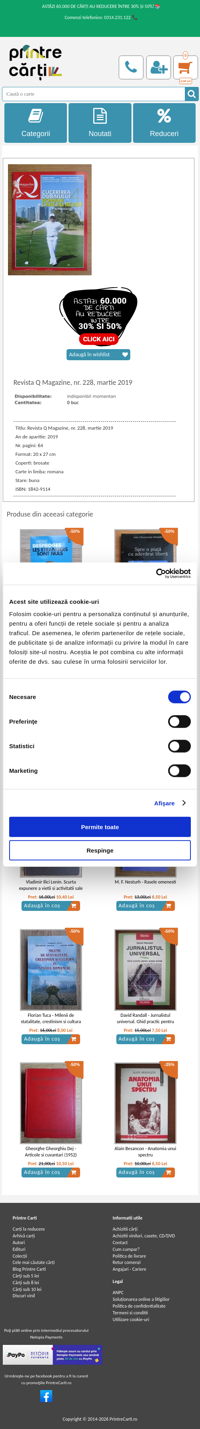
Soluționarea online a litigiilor (141, 1299)
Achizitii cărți (125, 1229)
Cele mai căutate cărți (34, 1262)
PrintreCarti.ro (123, 1419)
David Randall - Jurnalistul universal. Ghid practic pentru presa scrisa (145, 1021)
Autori (19, 1242)
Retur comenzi (127, 1262)
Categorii (35, 123)
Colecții (20, 1256)
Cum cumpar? (126, 1249)
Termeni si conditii (130, 1313)
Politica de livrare (129, 1256)
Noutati (100, 123)
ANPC (118, 1292)
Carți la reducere (29, 1229)
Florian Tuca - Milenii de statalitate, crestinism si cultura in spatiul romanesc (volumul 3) (50, 1021)
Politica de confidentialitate (139, 1306)
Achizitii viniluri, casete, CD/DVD (144, 1236)
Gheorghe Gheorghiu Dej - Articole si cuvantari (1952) (51, 1152)
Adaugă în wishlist (98, 355)
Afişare (164, 802)
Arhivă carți (24, 1236)
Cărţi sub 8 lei (26, 1282)
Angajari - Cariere (129, 1269)
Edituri (19, 1249)
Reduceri (164, 123)
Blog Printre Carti (29, 1269)
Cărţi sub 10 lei (27, 1289)
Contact (120, 1242)
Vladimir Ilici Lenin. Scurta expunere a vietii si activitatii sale (51, 885)
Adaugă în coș (50, 906)
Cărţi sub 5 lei (26, 1276)
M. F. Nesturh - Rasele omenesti (145, 882)
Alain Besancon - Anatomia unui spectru (145, 1152)
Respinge (100, 850)
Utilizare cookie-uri (131, 1319)
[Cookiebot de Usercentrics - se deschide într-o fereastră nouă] (156, 574)
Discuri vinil (24, 1295)
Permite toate (100, 827)
